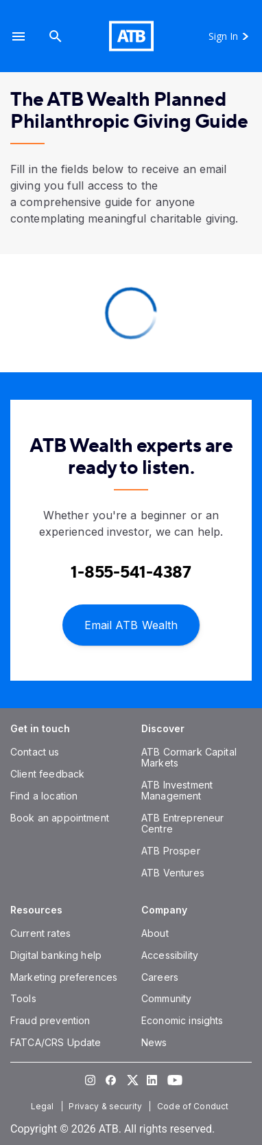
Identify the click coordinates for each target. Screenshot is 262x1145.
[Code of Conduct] (194, 1106)
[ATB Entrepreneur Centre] (182, 823)
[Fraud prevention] (50, 1020)
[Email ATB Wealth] (131, 624)
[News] (154, 1042)
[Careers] (159, 977)
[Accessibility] (169, 955)
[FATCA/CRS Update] (55, 1042)
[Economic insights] (182, 1020)
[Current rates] (40, 933)
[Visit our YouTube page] (172, 1079)
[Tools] (23, 998)
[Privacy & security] (106, 1106)
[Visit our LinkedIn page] (151, 1079)
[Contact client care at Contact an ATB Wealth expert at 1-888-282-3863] (131, 572)
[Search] (55, 36)
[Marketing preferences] (63, 977)
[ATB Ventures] (172, 872)
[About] (155, 933)
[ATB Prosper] (170, 851)
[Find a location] (44, 796)
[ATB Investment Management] (177, 790)
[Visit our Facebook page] (110, 1079)
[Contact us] (35, 752)
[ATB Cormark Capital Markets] (189, 757)
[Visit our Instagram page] (90, 1079)
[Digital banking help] (56, 955)
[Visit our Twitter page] (131, 1079)
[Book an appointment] (59, 818)
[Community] (166, 998)
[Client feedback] (47, 774)
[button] (18, 36)
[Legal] (44, 1106)
